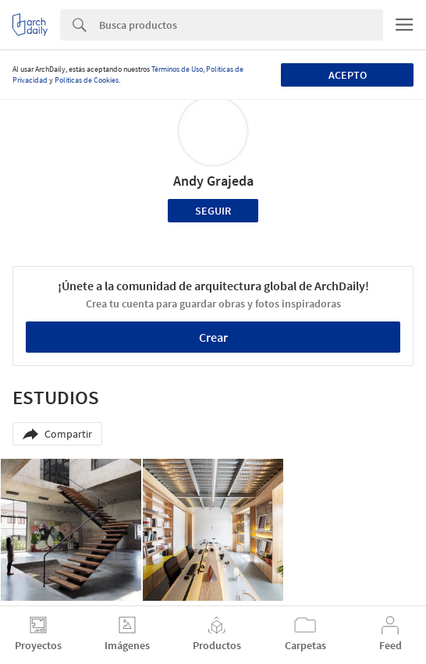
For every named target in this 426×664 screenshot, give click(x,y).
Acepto (347, 75)
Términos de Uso (177, 69)
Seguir (213, 211)
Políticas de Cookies (87, 80)
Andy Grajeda (213, 181)
